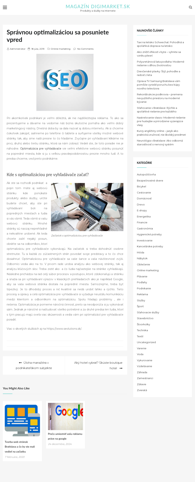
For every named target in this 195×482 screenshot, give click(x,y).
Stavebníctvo (145, 318)
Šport (140, 306)
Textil (140, 336)
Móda (140, 252)
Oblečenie (143, 264)
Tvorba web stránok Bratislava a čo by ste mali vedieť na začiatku (20, 446)
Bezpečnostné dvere (150, 180)
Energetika (144, 216)
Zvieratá (142, 390)
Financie (142, 222)
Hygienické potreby (149, 234)
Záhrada (142, 372)
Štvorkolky (143, 324)
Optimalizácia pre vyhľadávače (40, 148)
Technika (142, 330)
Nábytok (142, 258)
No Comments (85, 48)
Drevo (141, 204)
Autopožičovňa (146, 174)
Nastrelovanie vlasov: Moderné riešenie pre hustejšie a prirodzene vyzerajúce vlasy (161, 121)
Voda (140, 354)
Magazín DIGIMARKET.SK (98, 6)
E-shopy (142, 210)
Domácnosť (144, 198)
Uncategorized (146, 342)
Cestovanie (144, 192)
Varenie (141, 348)
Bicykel (141, 186)
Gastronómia (145, 228)
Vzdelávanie (144, 366)
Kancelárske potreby (150, 246)
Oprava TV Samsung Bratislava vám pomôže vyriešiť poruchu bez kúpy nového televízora (158, 85)
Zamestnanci (145, 378)
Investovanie (145, 240)
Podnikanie (144, 288)
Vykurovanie (144, 360)
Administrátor (18, 48)
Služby (141, 300)
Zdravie (141, 384)
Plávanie (142, 276)
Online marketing (60, 48)
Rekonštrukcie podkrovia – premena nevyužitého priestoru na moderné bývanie (159, 98)
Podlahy (142, 282)
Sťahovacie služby (148, 312)
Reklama (142, 294)
